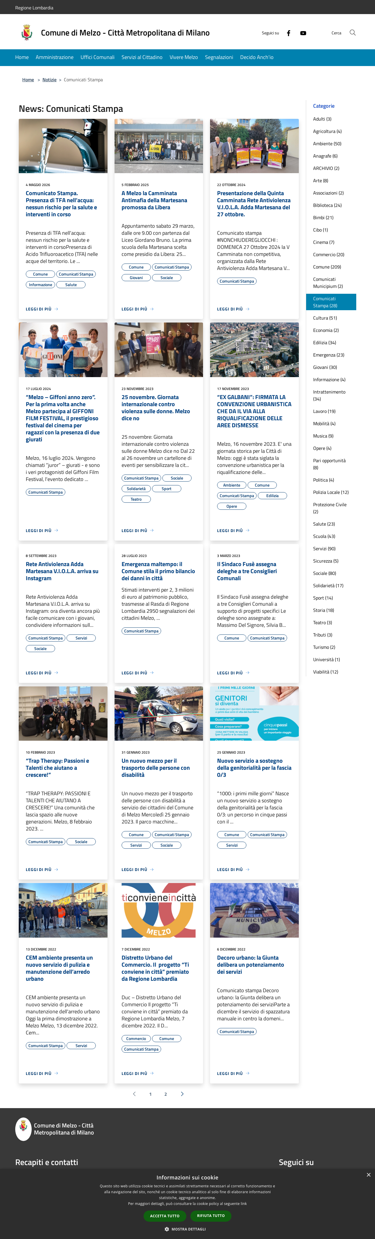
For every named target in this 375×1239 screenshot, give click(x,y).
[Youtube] (300, 32)
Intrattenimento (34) (329, 395)
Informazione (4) (329, 379)
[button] (187, 1229)
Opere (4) (322, 448)
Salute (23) (324, 523)
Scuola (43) (324, 536)
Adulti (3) (322, 118)
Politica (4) (323, 479)
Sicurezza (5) (325, 560)
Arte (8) (320, 180)
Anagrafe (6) (325, 155)
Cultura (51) (325, 317)
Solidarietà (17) (328, 585)
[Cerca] (353, 33)
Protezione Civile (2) (330, 508)
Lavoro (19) (324, 411)
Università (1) (326, 659)
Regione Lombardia (34, 7)
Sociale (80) (324, 573)
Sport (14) (323, 597)
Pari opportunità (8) (329, 464)
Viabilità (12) (325, 671)
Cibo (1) (320, 229)
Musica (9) (323, 435)
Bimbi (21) (323, 217)
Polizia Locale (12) (331, 492)
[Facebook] (286, 32)
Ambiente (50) (327, 143)
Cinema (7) (323, 242)
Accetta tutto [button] (165, 1215)
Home (28, 79)
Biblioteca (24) (327, 205)
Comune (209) (327, 266)
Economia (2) (326, 330)
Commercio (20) (328, 254)
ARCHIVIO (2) (326, 168)
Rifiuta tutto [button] (211, 1215)
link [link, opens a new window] (244, 1203)
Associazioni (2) (328, 192)
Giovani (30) (325, 367)
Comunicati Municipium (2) (328, 283)
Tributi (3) (322, 634)
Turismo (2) (324, 647)
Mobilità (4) (324, 423)
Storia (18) (323, 610)
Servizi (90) (324, 548)
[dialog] (187, 1204)
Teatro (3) (322, 622)
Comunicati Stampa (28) (325, 302)
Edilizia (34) (324, 342)
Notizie (49, 79)
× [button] (368, 1175)
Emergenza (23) (328, 354)
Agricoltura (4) (327, 131)
